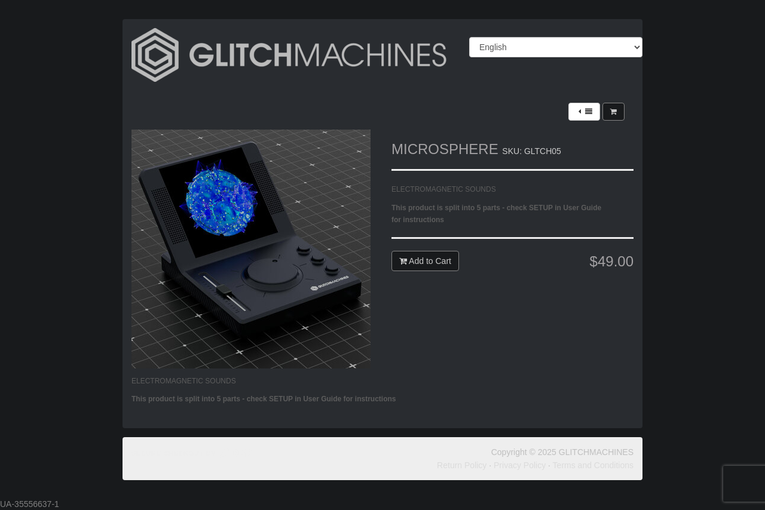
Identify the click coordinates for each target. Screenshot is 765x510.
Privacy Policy (520, 465)
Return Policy (461, 465)
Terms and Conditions (593, 465)
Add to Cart (425, 261)
